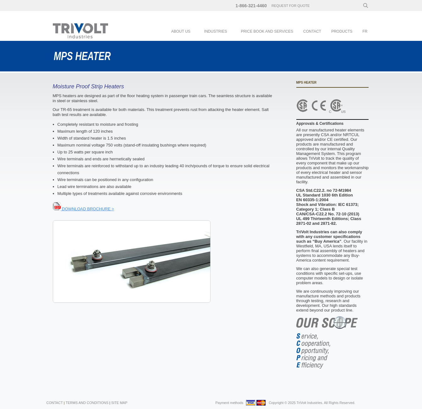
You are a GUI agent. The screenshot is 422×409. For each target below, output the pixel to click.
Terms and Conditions (87, 403)
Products (341, 31)
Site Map (119, 403)
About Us (180, 31)
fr (365, 31)
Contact (312, 31)
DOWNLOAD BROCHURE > (83, 209)
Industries (215, 31)
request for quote (290, 6)
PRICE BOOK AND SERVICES (267, 31)
